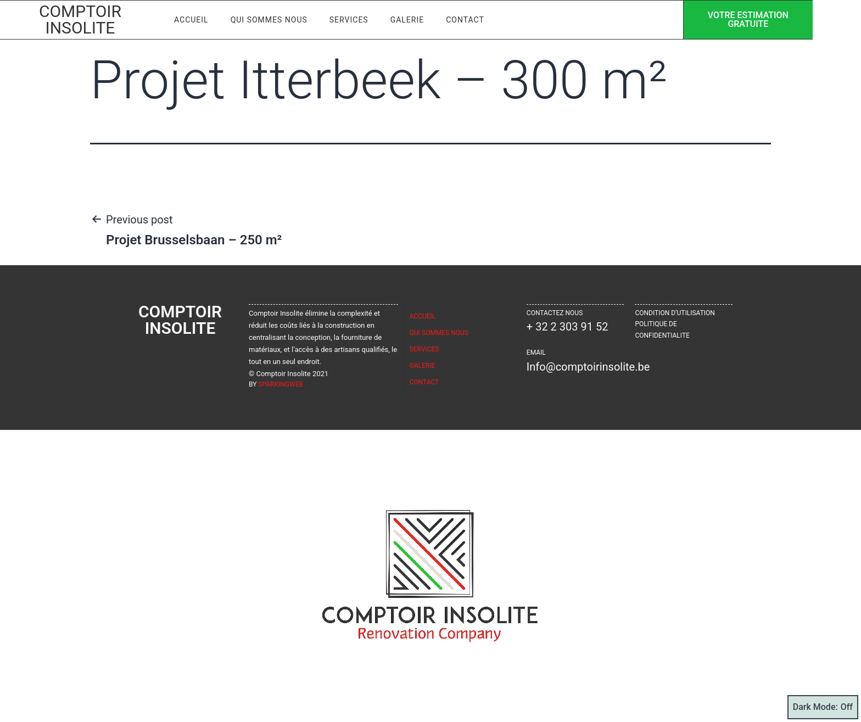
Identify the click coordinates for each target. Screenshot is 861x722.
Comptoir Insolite (85, 17)
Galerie (417, 17)
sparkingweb (280, 384)
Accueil (200, 17)
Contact (475, 17)
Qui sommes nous (278, 17)
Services (358, 17)
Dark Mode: (823, 707)
